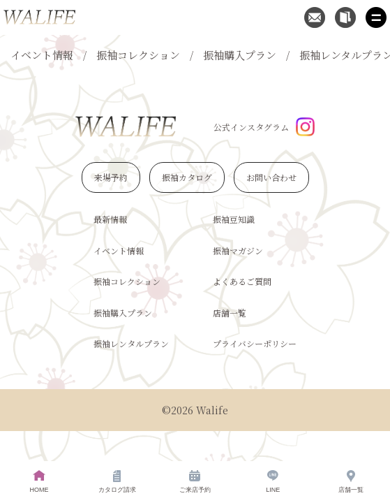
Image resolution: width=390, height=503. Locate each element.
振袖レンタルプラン (131, 343)
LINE (273, 481)
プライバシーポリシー (255, 343)
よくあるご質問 (242, 281)
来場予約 (111, 177)
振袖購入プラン (239, 55)
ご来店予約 (195, 481)
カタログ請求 (117, 481)
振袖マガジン (238, 250)
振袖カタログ (187, 177)
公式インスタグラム (264, 126)
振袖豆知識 (234, 219)
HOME (38, 481)
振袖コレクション (138, 55)
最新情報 (110, 219)
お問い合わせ (271, 177)
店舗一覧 (229, 313)
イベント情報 (41, 55)
